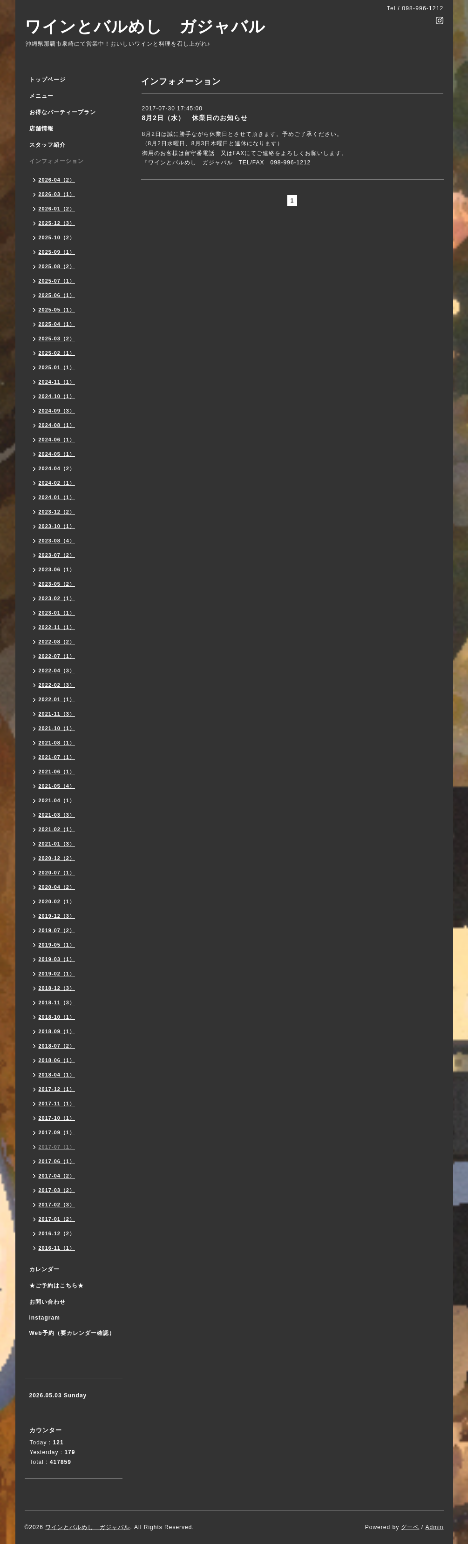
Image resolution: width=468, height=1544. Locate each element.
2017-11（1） (57, 1103)
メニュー (41, 96)
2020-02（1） (57, 901)
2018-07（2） (57, 1046)
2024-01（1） (57, 497)
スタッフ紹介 (47, 145)
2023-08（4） (57, 540)
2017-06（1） (57, 1161)
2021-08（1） (57, 742)
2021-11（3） (57, 714)
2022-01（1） (57, 699)
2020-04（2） (57, 887)
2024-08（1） (57, 425)
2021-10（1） (57, 728)
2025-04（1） (57, 324)
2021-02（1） (57, 829)
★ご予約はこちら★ (56, 1285)
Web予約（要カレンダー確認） (72, 1333)
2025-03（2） (57, 338)
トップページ (47, 79)
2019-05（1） (57, 945)
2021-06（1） (57, 771)
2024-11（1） (57, 382)
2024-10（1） (57, 396)
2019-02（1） (57, 973)
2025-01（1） (57, 367)
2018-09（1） (57, 1031)
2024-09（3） (57, 410)
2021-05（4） (57, 786)
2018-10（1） (57, 1017)
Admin (434, 1527)
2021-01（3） (57, 843)
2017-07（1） (57, 1147)
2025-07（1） (57, 281)
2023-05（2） (57, 584)
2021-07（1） (57, 757)
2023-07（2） (57, 555)
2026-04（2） (57, 180)
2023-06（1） (57, 569)
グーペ (410, 1527)
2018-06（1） (57, 1060)
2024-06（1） (57, 439)
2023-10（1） (57, 526)
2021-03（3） (57, 815)
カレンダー (44, 1269)
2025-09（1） (57, 252)
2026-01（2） (57, 208)
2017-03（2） (57, 1190)
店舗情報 (41, 128)
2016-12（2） (57, 1233)
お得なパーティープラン (62, 112)
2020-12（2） (57, 858)
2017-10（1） (57, 1118)
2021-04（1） (57, 800)
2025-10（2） (57, 237)
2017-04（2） (57, 1175)
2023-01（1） (57, 613)
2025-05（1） (57, 309)
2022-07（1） (57, 656)
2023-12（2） (57, 512)
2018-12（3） (57, 988)
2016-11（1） (57, 1248)
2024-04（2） (57, 468)
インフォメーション (56, 161)
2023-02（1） (57, 598)
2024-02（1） (57, 483)
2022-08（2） (57, 641)
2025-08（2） (57, 266)
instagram (44, 1317)
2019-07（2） (57, 930)
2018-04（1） (57, 1074)
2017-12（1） (57, 1089)
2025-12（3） (57, 223)
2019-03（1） (57, 959)
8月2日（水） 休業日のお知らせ (195, 118)
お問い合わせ (47, 1302)
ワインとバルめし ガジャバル (145, 26)
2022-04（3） (57, 670)
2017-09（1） (57, 1132)
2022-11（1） (57, 627)
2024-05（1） (57, 454)
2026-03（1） (57, 194)
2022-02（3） (57, 685)
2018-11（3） (57, 1002)
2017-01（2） (57, 1219)
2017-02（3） (57, 1204)
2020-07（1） (57, 872)
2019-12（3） (57, 916)
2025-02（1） (57, 353)
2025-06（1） (57, 295)
